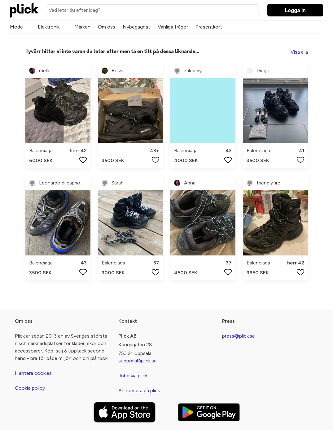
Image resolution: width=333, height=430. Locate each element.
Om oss (106, 27)
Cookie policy (30, 388)
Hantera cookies (33, 373)
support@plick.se (137, 361)
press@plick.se (238, 336)
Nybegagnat (136, 27)
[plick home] (24, 10)
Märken (82, 27)
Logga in (295, 10)
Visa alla (299, 52)
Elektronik (48, 27)
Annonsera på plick (139, 390)
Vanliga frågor (173, 27)
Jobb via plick (132, 376)
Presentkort (208, 27)
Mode (16, 27)
